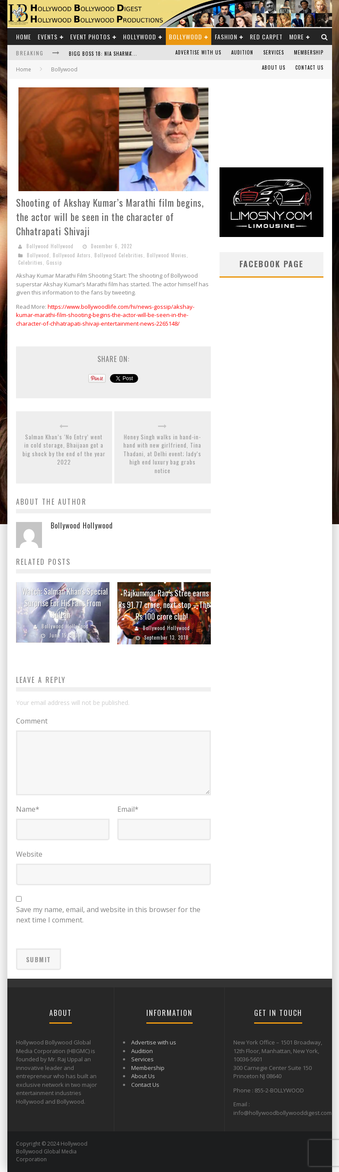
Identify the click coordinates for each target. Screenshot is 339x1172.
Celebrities (30, 262)
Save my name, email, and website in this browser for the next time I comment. (108, 915)
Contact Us (309, 67)
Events (48, 36)
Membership (308, 52)
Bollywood (185, 36)
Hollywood (139, 36)
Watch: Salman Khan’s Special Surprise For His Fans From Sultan (65, 603)
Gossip (54, 262)
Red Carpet (266, 36)
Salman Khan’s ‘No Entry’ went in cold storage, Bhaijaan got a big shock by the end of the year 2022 (64, 450)
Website (29, 854)
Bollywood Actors (72, 255)
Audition (242, 52)
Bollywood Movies (167, 255)
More (296, 36)
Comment (32, 721)
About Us (273, 67)
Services (273, 52)
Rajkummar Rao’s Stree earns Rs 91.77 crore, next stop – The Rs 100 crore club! (164, 604)
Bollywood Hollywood (50, 246)
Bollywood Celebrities (118, 255)
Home (23, 36)
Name (27, 809)
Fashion (226, 36)
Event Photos (90, 36)
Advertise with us (198, 52)
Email (128, 809)
